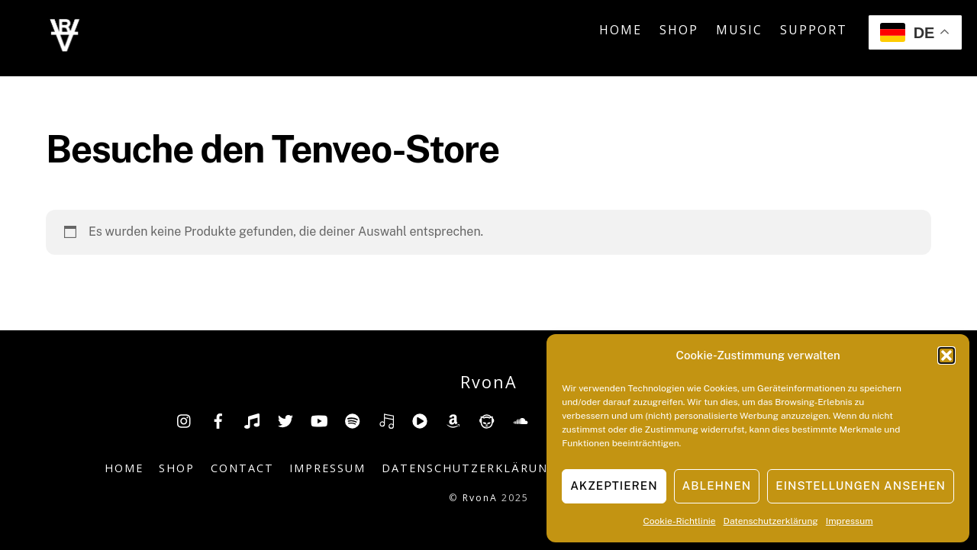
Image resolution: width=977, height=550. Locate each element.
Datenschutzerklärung (771, 521)
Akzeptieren (613, 485)
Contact (242, 468)
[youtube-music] (420, 419)
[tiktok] (252, 419)
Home (620, 29)
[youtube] (319, 419)
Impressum (849, 521)
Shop (678, 29)
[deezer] (386, 419)
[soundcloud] (520, 419)
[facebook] (218, 419)
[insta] (184, 419)
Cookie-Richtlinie (679, 521)
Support (813, 29)
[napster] (487, 419)
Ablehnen (717, 485)
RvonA (480, 497)
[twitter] (285, 419)
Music (739, 29)
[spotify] (352, 419)
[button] (946, 355)
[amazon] (453, 419)
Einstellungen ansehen (860, 485)
